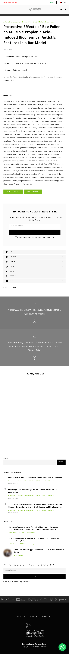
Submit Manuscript (10, 2)
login (52, 2)
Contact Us (20, 616)
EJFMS (35, 22)
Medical (41, 22)
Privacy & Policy (47, 616)
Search (6, 458)
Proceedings (49, 22)
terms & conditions (46, 238)
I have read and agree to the (34, 238)
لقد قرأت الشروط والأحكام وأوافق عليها (17, 582)
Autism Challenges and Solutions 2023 (17, 22)
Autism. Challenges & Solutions (26, 57)
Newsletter (32, 616)
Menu (4, 9)
